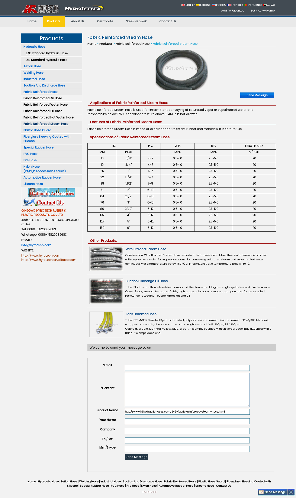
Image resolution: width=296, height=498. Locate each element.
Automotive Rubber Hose (42, 177)
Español (203, 5)
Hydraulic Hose (34, 47)
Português (253, 5)
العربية (269, 5)
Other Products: (103, 240)
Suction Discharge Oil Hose (147, 281)
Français (235, 5)
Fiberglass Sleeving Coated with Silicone (46, 138)
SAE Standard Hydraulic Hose (47, 53)
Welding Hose (33, 73)
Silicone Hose (33, 184)
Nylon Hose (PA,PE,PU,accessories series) (44, 169)
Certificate (105, 21)
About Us (77, 21)
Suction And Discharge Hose (44, 85)
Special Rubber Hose (38, 147)
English (188, 5)
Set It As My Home (263, 11)
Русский (219, 5)
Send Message (257, 95)
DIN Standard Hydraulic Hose (46, 60)
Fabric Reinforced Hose (40, 92)
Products (53, 21)
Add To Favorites (232, 11)
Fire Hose (30, 160)
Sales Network (136, 21)
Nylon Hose (149, 486)
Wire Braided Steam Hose (146, 249)
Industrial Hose (34, 79)
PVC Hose (30, 154)
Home (32, 21)
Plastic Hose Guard (37, 130)
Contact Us (167, 21)
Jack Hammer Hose (141, 314)
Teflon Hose (32, 66)
